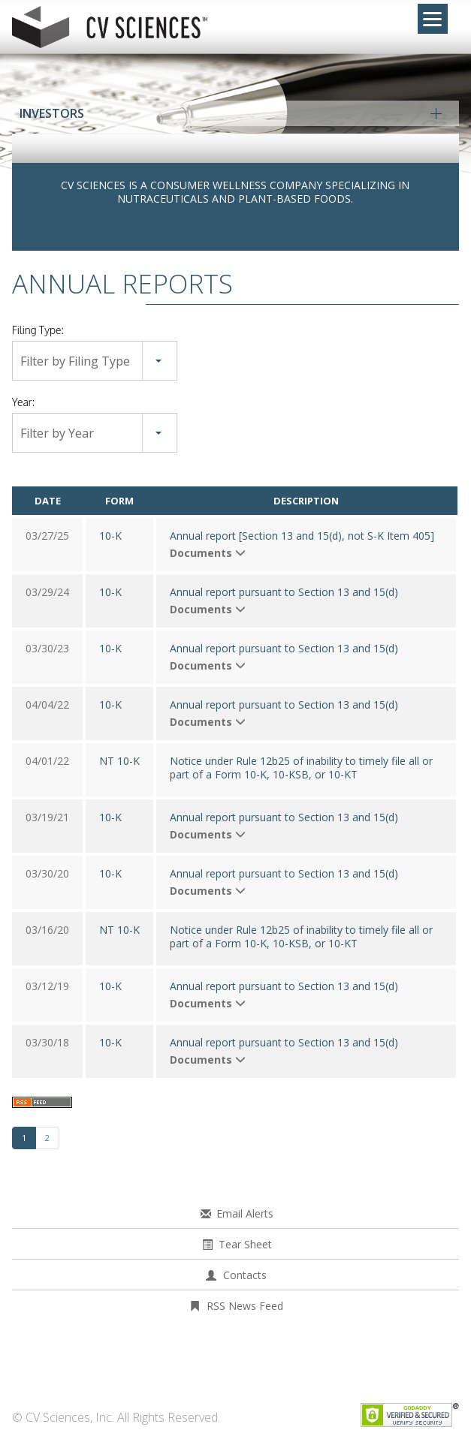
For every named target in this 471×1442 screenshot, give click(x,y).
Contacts (245, 1275)
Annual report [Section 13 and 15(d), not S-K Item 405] (302, 536)
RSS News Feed (245, 1306)
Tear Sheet (245, 1244)
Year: (23, 402)
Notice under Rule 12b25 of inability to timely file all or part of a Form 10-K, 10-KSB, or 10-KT (301, 767)
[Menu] (433, 19)
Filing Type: (38, 330)
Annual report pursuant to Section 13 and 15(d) (284, 592)
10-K (110, 535)
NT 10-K (119, 761)
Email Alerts (244, 1213)
